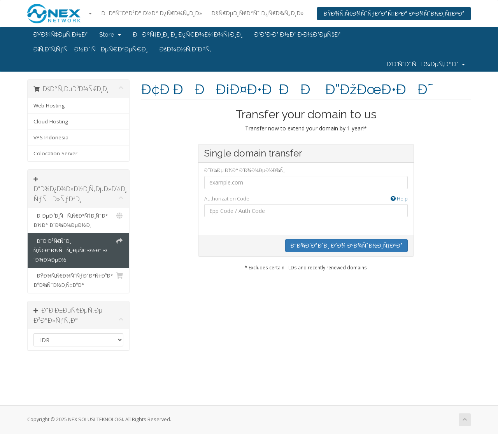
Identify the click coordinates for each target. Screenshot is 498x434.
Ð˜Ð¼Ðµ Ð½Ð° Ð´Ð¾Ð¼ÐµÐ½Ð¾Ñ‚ (244, 170)
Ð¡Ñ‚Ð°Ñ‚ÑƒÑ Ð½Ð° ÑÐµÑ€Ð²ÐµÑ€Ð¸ (90, 49)
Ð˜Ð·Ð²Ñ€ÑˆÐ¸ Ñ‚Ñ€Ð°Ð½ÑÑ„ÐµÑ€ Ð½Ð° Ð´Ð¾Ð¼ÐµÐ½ (78, 249)
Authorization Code (306, 198)
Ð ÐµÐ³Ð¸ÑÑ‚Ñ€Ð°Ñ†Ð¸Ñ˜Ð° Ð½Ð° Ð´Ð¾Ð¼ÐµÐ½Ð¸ (78, 219)
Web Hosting (49, 105)
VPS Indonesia (50, 137)
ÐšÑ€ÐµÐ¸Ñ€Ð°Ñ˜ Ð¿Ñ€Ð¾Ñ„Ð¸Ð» (257, 13)
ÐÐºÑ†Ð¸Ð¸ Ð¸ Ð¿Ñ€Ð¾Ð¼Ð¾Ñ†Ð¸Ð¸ (187, 34)
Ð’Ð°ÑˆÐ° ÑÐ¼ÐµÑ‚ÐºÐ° (425, 64)
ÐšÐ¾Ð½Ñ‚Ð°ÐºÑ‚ (185, 49)
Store (110, 34)
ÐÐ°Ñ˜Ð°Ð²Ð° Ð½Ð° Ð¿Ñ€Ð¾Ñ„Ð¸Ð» (151, 13)
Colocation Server (55, 153)
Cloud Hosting (50, 121)
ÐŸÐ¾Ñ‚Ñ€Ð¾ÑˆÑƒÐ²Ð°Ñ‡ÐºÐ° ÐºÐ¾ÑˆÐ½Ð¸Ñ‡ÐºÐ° (394, 13)
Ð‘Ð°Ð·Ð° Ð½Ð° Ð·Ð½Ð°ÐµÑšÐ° (297, 34)
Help (399, 198)
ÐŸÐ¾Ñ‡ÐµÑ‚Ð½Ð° (60, 34)
